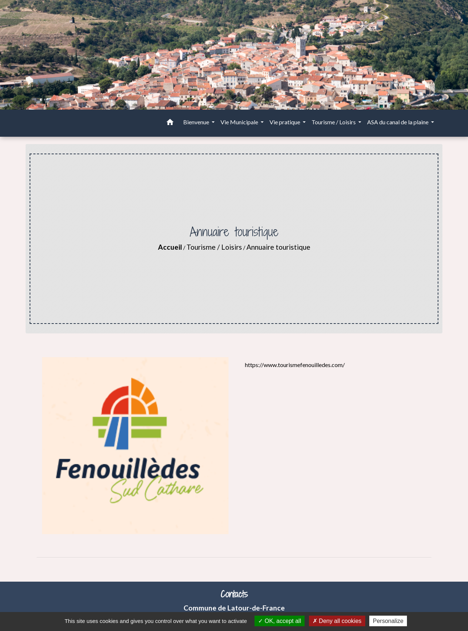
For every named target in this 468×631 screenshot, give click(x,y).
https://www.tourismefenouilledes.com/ (295, 364)
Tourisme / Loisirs (214, 247)
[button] (170, 123)
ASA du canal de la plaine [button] (398, 121)
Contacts (234, 594)
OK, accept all (279, 621)
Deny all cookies (337, 621)
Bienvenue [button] (196, 121)
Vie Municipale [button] (239, 121)
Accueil (170, 247)
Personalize (388, 621)
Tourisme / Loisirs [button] (334, 121)
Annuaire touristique (278, 247)
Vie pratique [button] (285, 121)
